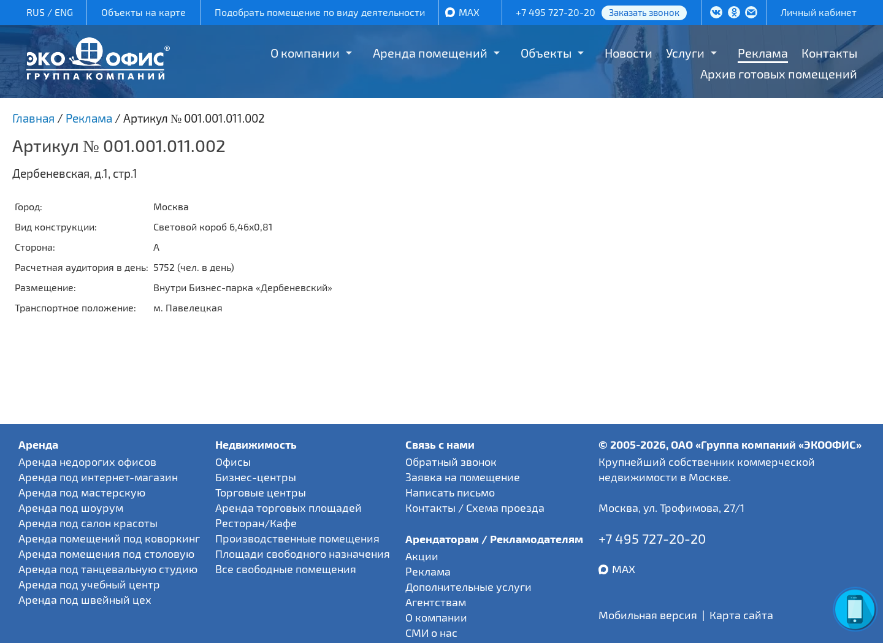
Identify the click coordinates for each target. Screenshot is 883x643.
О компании (305, 52)
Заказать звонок (644, 12)
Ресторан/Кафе (256, 523)
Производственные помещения (297, 538)
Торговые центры (260, 492)
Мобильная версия (647, 615)
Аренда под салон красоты (88, 523)
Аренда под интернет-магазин (98, 477)
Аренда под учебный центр (89, 584)
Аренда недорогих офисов (87, 461)
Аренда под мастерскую (81, 492)
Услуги (685, 52)
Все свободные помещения (285, 569)
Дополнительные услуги (468, 586)
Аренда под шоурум (70, 507)
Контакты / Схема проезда (475, 507)
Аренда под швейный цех (84, 599)
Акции (421, 556)
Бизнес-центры (255, 477)
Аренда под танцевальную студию (107, 569)
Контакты (829, 52)
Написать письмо (450, 492)
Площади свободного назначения (302, 553)
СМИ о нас (431, 632)
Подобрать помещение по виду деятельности (320, 12)
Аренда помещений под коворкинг (109, 538)
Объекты (546, 52)
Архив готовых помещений (778, 73)
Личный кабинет (819, 12)
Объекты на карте (143, 12)
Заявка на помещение (462, 477)
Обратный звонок (451, 461)
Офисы (233, 461)
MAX (469, 12)
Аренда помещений (430, 52)
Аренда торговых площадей (288, 507)
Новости (628, 52)
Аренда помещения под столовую (106, 553)
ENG (64, 12)
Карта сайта (741, 615)
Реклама (763, 52)
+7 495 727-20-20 (555, 12)
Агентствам (435, 602)
